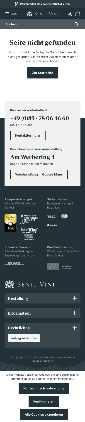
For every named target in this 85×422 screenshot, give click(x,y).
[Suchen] (75, 24)
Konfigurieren (44, 401)
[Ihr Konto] (70, 13)
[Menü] (11, 14)
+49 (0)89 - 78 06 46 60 (39, 118)
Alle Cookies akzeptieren (44, 414)
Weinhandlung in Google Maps (39, 174)
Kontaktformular (28, 135)
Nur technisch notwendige (43, 388)
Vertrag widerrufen (23, 338)
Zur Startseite (42, 73)
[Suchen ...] (38, 24)
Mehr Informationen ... (60, 378)
